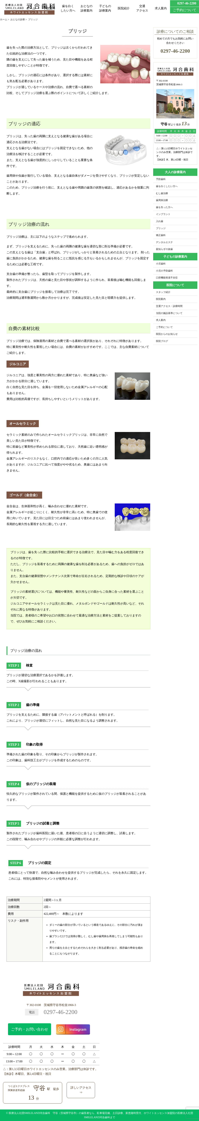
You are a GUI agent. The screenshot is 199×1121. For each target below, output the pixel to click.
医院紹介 (124, 8)
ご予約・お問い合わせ (29, 1029)
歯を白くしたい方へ (68, 8)
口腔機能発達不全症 (167, 277)
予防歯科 (49, 8)
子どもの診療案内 (105, 8)
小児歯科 (161, 263)
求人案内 (161, 8)
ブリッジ (161, 228)
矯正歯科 (161, 235)
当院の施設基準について (169, 313)
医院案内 (161, 299)
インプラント (163, 214)
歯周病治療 (162, 200)
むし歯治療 (162, 193)
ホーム (30, 8)
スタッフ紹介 (163, 292)
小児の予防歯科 (164, 271)
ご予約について (164, 327)
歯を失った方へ (164, 207)
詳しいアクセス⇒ (81, 1090)
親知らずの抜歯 (164, 249)
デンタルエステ (164, 242)
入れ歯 (159, 221)
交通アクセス (142, 8)
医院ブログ (162, 341)
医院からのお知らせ (167, 334)
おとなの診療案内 (86, 8)
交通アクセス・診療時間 (169, 306)
